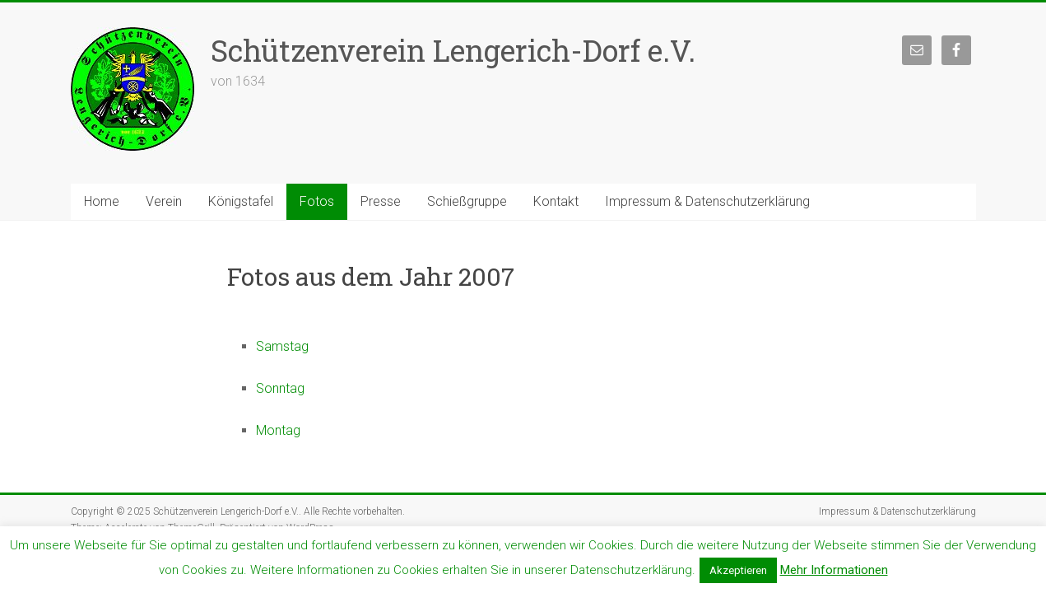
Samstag (282, 346)
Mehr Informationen (834, 570)
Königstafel (240, 201)
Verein (164, 201)
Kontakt (556, 201)
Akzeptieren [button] (738, 570)
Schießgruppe (467, 201)
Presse (380, 201)
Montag (278, 430)
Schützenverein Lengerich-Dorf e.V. (453, 50)
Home (101, 201)
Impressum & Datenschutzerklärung (707, 201)
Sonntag (280, 388)
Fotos (317, 201)
